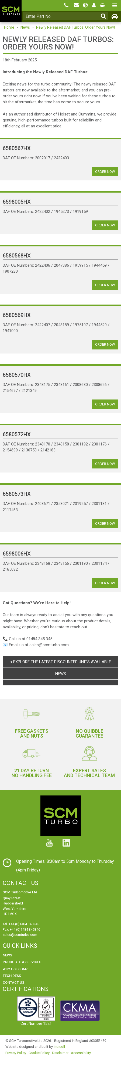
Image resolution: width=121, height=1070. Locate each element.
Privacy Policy (15, 1053)
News (25, 27)
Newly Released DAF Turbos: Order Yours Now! (75, 27)
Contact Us (13, 982)
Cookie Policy (39, 1053)
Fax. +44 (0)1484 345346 (21, 929)
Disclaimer (60, 1053)
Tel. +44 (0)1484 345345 (21, 924)
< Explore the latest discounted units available (60, 661)
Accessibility (81, 1053)
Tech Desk (12, 976)
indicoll (59, 1047)
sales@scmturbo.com (20, 935)
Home (9, 27)
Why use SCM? (15, 969)
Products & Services (22, 962)
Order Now (105, 172)
